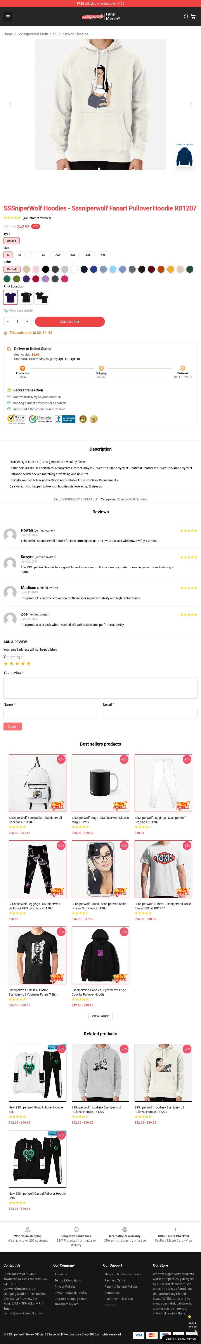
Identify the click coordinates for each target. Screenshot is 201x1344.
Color (7, 262)
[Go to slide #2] (100, 180)
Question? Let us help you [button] (181, 1338)
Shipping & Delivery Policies (122, 1274)
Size (6, 248)
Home (8, 34)
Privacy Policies (65, 1286)
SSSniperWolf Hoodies (70, 34)
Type (6, 234)
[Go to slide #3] (123, 180)
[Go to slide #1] (77, 180)
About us (61, 1274)
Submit (12, 726)
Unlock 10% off (193, 1325)
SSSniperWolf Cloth (33, 34)
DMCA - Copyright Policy (71, 1292)
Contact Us (112, 1292)
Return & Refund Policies (121, 1286)
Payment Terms (115, 1280)
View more (100, 1016)
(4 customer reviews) (37, 218)
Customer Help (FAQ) (118, 1299)
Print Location (13, 286)
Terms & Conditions (68, 1280)
